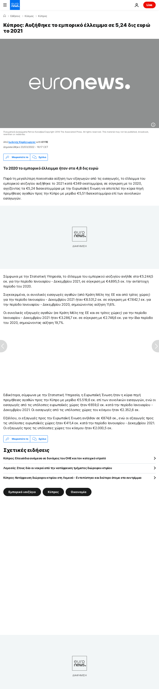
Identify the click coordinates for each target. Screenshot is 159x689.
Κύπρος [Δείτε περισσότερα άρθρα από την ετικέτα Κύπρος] (53, 492)
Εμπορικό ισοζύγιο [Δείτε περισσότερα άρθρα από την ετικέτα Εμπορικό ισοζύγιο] (22, 492)
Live (149, 5)
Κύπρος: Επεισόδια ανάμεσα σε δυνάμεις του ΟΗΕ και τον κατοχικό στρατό (54, 458)
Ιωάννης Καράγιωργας (21, 142)
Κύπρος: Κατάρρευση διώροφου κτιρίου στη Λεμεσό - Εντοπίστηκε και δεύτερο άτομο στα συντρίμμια (72, 477)
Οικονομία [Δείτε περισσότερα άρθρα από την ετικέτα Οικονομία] (78, 492)
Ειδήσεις (15, 16)
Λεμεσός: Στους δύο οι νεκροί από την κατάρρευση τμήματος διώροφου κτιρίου (57, 468)
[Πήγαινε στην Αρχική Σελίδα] (15, 5)
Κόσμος (29, 16)
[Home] (4, 15)
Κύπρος (42, 16)
